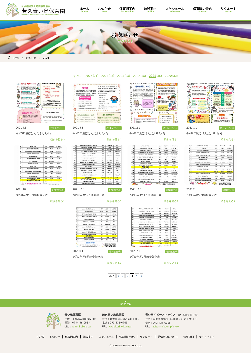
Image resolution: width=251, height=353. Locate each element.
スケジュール (174, 10)
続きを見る (57, 139)
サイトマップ (206, 337)
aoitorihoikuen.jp (81, 326)
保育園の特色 (202, 10)
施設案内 (150, 10)
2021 (152, 75)
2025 (88, 75)
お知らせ (104, 10)
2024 (104, 75)
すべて (78, 75)
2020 (168, 75)
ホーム (84, 10)
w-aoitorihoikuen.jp (120, 326)
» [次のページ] (141, 275)
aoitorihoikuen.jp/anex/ (165, 327)
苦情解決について (168, 337)
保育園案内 (127, 10)
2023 (120, 75)
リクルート (228, 10)
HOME (13, 57)
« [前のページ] (118, 275)
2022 (136, 75)
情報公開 (189, 337)
